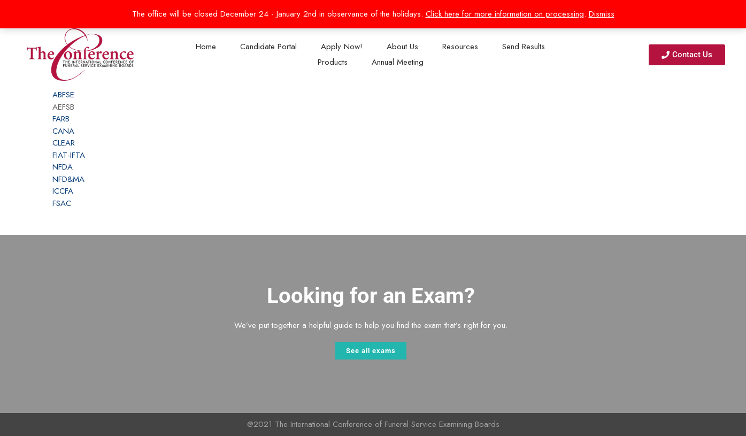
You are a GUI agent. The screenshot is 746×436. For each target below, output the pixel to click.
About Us (402, 46)
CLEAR (63, 143)
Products (333, 62)
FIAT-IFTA (68, 155)
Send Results (523, 46)
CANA (63, 131)
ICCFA (62, 191)
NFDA (62, 167)
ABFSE (63, 95)
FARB (61, 119)
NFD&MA (68, 179)
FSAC (61, 203)
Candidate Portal (268, 46)
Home (206, 46)
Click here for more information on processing (505, 14)
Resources (460, 46)
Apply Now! (342, 46)
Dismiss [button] (601, 14)
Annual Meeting (398, 62)
